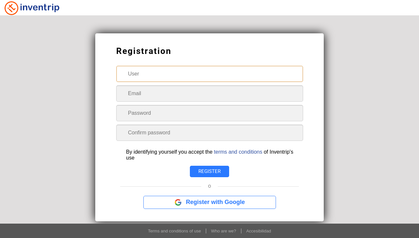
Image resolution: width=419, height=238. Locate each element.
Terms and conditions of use (174, 231)
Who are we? (223, 231)
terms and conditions (238, 152)
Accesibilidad (258, 231)
